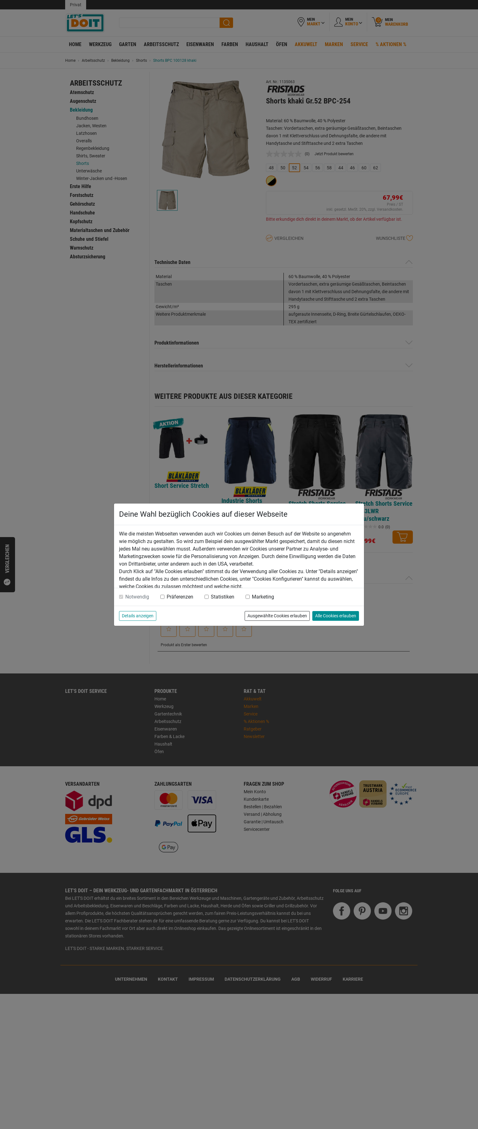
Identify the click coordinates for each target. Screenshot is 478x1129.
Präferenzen (180, 597)
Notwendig (137, 597)
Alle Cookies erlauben (335, 615)
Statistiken (222, 597)
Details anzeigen (137, 615)
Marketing (263, 597)
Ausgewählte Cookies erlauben (277, 615)
